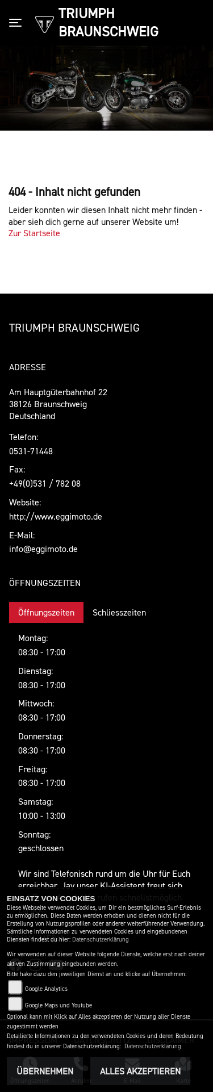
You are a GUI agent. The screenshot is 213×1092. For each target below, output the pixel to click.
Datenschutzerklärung (100, 939)
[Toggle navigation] (17, 23)
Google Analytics (46, 989)
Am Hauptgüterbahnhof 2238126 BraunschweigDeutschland (58, 403)
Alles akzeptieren (140, 1071)
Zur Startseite (34, 233)
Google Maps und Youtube (58, 1005)
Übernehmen (44, 1071)
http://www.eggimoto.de (55, 516)
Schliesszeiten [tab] (119, 612)
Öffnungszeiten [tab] (46, 612)
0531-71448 (31, 451)
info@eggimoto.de (43, 548)
